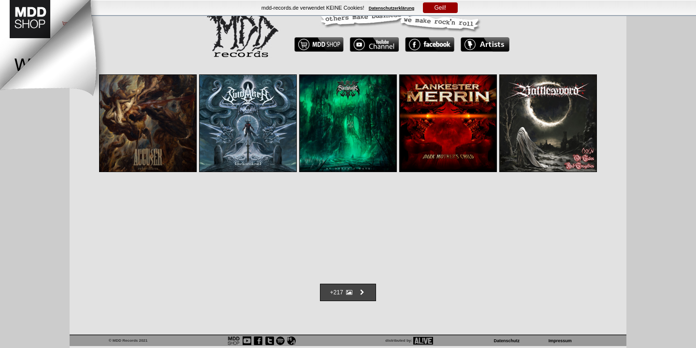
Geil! (441, 7)
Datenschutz (507, 340)
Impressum (560, 340)
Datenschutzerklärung (392, 8)
